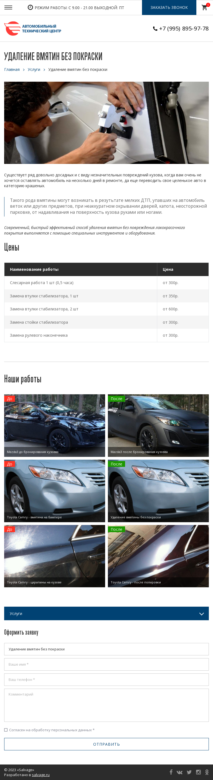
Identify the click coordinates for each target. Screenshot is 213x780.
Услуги (34, 69)
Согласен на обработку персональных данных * (49, 729)
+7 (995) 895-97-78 (184, 28)
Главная (12, 69)
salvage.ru (41, 774)
